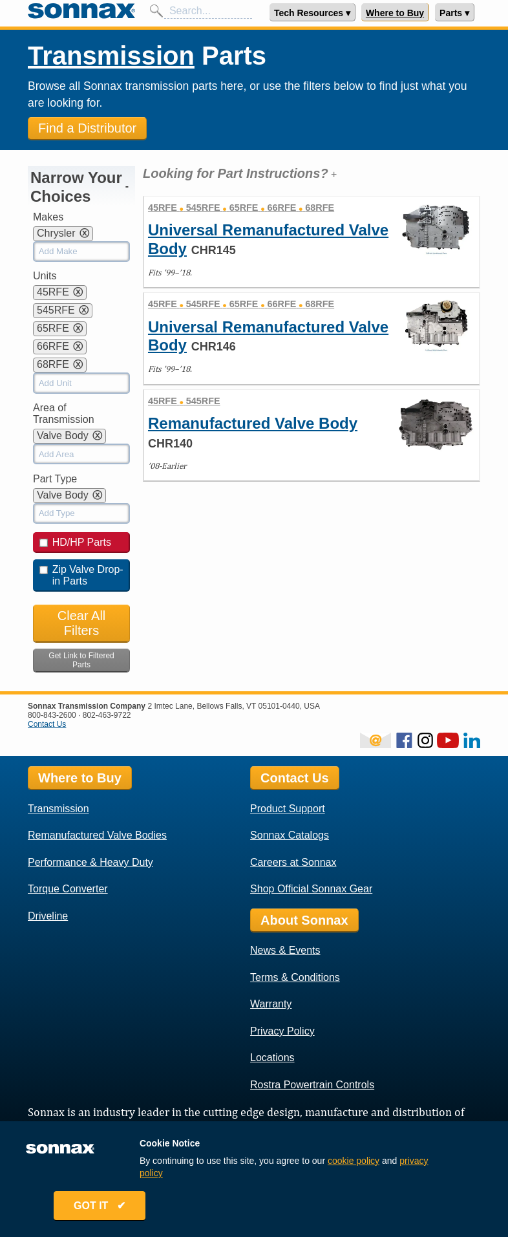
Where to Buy (395, 13)
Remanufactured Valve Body (252, 423)
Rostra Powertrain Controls (312, 1084)
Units (44, 275)
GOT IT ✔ (101, 1206)
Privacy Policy (282, 1031)
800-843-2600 (52, 715)
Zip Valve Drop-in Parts (81, 575)
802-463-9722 (107, 715)
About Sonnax (304, 920)
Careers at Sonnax (293, 862)
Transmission (111, 55)
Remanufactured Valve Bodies (97, 835)
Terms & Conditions (295, 977)
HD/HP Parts (75, 542)
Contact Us (47, 724)
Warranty (270, 1003)
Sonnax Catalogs (289, 835)
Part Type (55, 478)
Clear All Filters (81, 623)
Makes (48, 216)
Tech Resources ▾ (312, 13)
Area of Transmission (63, 413)
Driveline (48, 915)
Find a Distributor (87, 128)
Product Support (287, 808)
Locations (272, 1057)
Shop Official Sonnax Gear (311, 888)
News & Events (285, 950)
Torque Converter (68, 888)
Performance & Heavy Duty (90, 862)
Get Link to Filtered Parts (81, 660)
